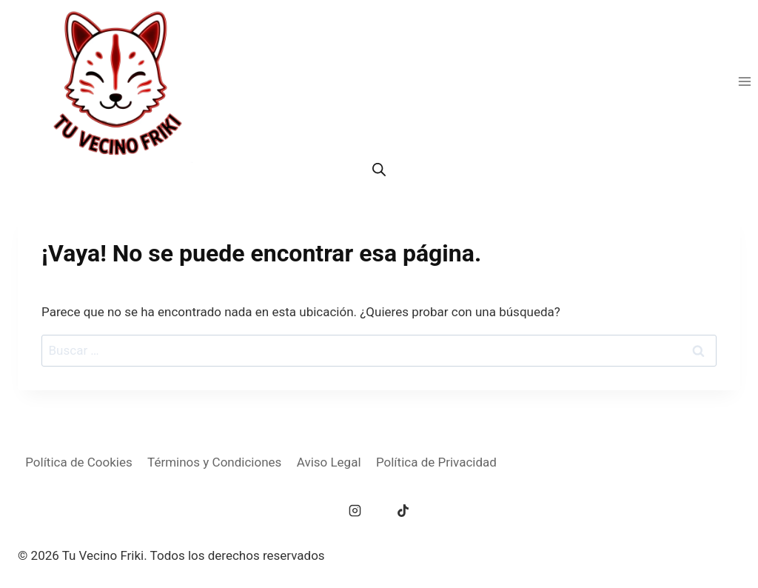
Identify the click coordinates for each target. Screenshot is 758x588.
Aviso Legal (329, 462)
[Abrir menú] (744, 81)
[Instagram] (355, 511)
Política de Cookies (79, 462)
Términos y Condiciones (214, 462)
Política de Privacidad (436, 462)
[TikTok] (402, 511)
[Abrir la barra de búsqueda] (379, 169)
